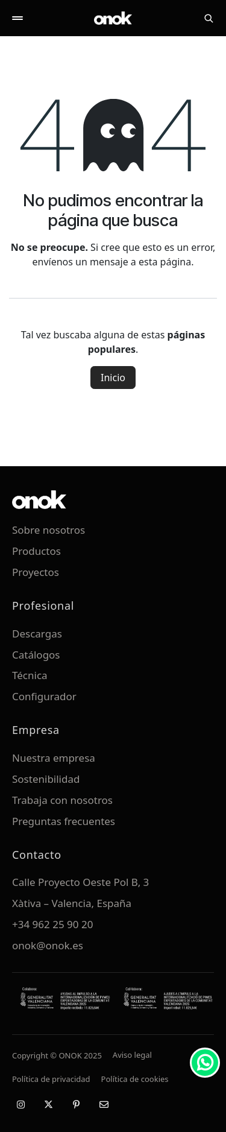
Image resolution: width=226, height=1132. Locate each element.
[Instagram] (20, 1104)
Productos (36, 551)
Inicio (113, 377)
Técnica (30, 675)
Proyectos (35, 572)
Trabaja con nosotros (62, 800)
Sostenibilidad (46, 779)
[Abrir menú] (17, 18)
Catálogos (36, 655)
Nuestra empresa (53, 758)
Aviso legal (132, 1054)
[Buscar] (208, 18)
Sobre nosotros (48, 530)
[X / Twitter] (48, 1104)
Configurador (44, 696)
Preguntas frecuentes (63, 821)
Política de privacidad (51, 1079)
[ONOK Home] (113, 18)
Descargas (37, 633)
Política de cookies (135, 1079)
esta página (165, 261)
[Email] (103, 1104)
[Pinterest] (75, 1104)
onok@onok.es (47, 945)
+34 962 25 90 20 (52, 924)
